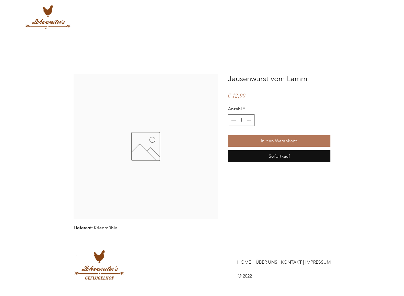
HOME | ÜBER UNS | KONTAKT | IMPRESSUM (284, 262)
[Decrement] (233, 120)
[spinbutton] (241, 120)
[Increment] (250, 120)
